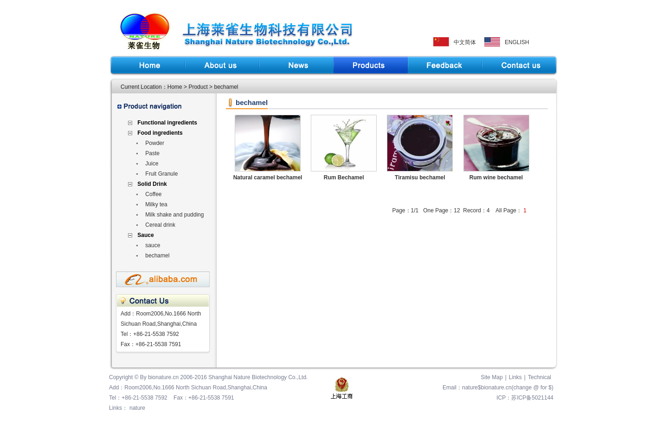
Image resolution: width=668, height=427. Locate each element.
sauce (152, 245)
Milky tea (156, 204)
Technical (539, 377)
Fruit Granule (161, 174)
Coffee (153, 194)
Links (515, 377)
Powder (154, 143)
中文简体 (465, 42)
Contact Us (519, 65)
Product (371, 65)
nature (137, 408)
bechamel (157, 255)
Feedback (445, 65)
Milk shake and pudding (174, 214)
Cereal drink (160, 225)
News (296, 65)
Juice (151, 163)
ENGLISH (517, 42)
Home (148, 65)
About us (222, 65)
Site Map (491, 377)
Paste (152, 153)
